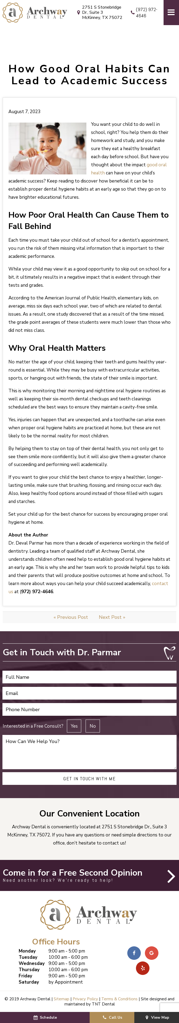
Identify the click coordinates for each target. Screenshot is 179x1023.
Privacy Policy (85, 999)
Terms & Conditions (119, 999)
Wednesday (32, 963)
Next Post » (112, 617)
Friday (25, 976)
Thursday (29, 970)
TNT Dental (103, 1004)
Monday (27, 951)
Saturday (29, 982)
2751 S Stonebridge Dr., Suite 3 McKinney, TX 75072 (98, 13)
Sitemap (61, 999)
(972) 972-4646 (143, 12)
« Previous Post (71, 617)
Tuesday (28, 957)
